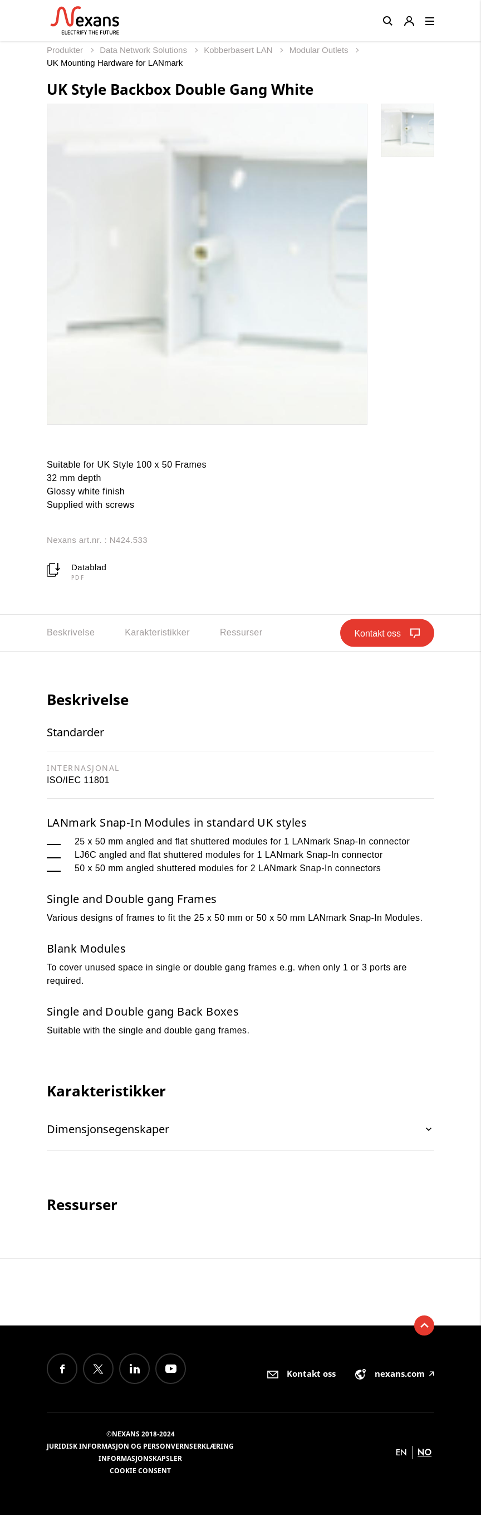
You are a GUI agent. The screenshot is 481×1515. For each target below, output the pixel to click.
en (401, 1452)
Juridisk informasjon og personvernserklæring (140, 1446)
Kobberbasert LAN (239, 50)
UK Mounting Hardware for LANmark (115, 62)
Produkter (66, 50)
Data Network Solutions (144, 50)
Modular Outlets (320, 50)
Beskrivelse (71, 632)
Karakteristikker (157, 632)
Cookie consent (140, 1470)
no (424, 1452)
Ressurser (241, 632)
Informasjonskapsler (140, 1458)
